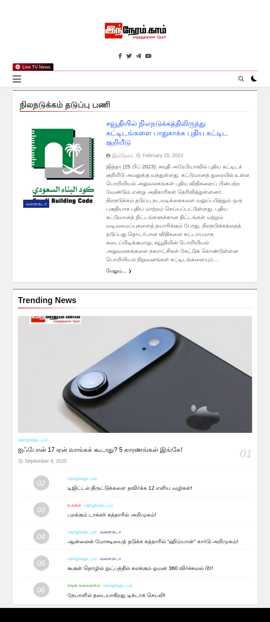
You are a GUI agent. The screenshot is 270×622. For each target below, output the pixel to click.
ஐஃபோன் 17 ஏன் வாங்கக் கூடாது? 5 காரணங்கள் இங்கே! (100, 449)
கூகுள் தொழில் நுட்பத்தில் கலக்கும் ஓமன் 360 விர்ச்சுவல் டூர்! (140, 568)
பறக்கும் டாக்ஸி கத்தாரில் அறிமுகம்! (112, 515)
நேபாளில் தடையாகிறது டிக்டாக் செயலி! (116, 595)
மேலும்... (118, 271)
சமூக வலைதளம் (84, 585)
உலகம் (74, 505)
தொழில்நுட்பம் (32, 439)
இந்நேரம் (122, 155)
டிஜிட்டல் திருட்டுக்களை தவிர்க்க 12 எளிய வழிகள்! (130, 488)
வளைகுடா (36, 203)
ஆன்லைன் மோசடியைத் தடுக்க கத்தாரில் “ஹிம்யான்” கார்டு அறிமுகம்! (153, 541)
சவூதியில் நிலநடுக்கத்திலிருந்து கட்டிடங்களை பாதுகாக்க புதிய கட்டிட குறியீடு (167, 133)
